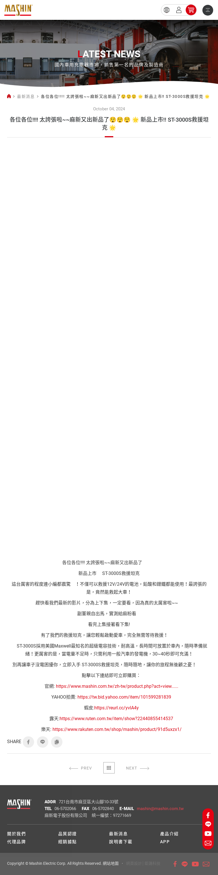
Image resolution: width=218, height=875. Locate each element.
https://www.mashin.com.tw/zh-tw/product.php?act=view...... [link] (117, 686)
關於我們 (16, 833)
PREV (86, 768)
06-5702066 (65, 808)
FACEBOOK (28, 742)
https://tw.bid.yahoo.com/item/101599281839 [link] (124, 697)
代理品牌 (16, 841)
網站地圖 (111, 863)
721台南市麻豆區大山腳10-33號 (88, 801)
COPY (56, 742)
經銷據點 (67, 841)
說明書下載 (121, 841)
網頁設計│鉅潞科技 (143, 863)
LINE (42, 742)
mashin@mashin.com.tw (160, 808)
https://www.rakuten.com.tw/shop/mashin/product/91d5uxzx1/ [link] (117, 729)
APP (165, 841)
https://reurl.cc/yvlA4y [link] (116, 707)
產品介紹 (169, 833)
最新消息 (26, 96)
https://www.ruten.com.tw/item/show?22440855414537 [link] (116, 718)
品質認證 (67, 833)
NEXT (131, 768)
